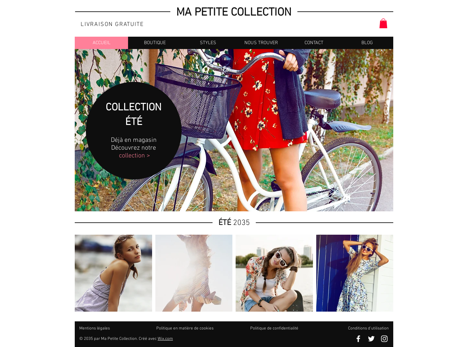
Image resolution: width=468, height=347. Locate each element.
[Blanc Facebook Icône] (358, 338)
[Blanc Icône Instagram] (384, 338)
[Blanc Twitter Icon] (371, 338)
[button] (383, 23)
